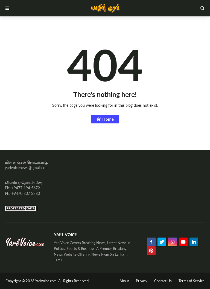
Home (105, 119)
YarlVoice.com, (46, 281)
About (124, 281)
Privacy (141, 281)
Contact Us (163, 281)
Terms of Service (192, 281)
